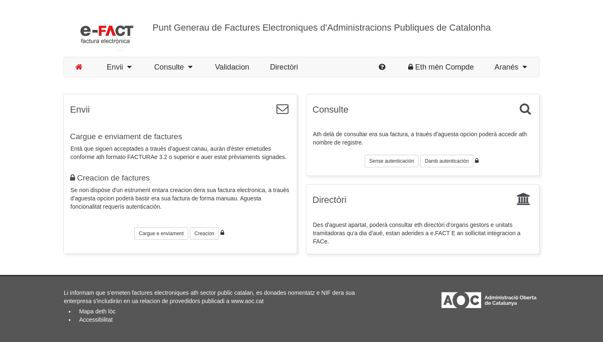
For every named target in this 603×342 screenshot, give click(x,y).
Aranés (510, 67)
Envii (119, 67)
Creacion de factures (110, 177)
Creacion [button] (204, 233)
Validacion (232, 67)
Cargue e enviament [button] (161, 233)
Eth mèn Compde (441, 67)
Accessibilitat (96, 319)
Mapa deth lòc (97, 311)
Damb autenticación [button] (447, 161)
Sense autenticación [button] (391, 161)
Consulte (173, 67)
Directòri (284, 67)
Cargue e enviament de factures (126, 136)
